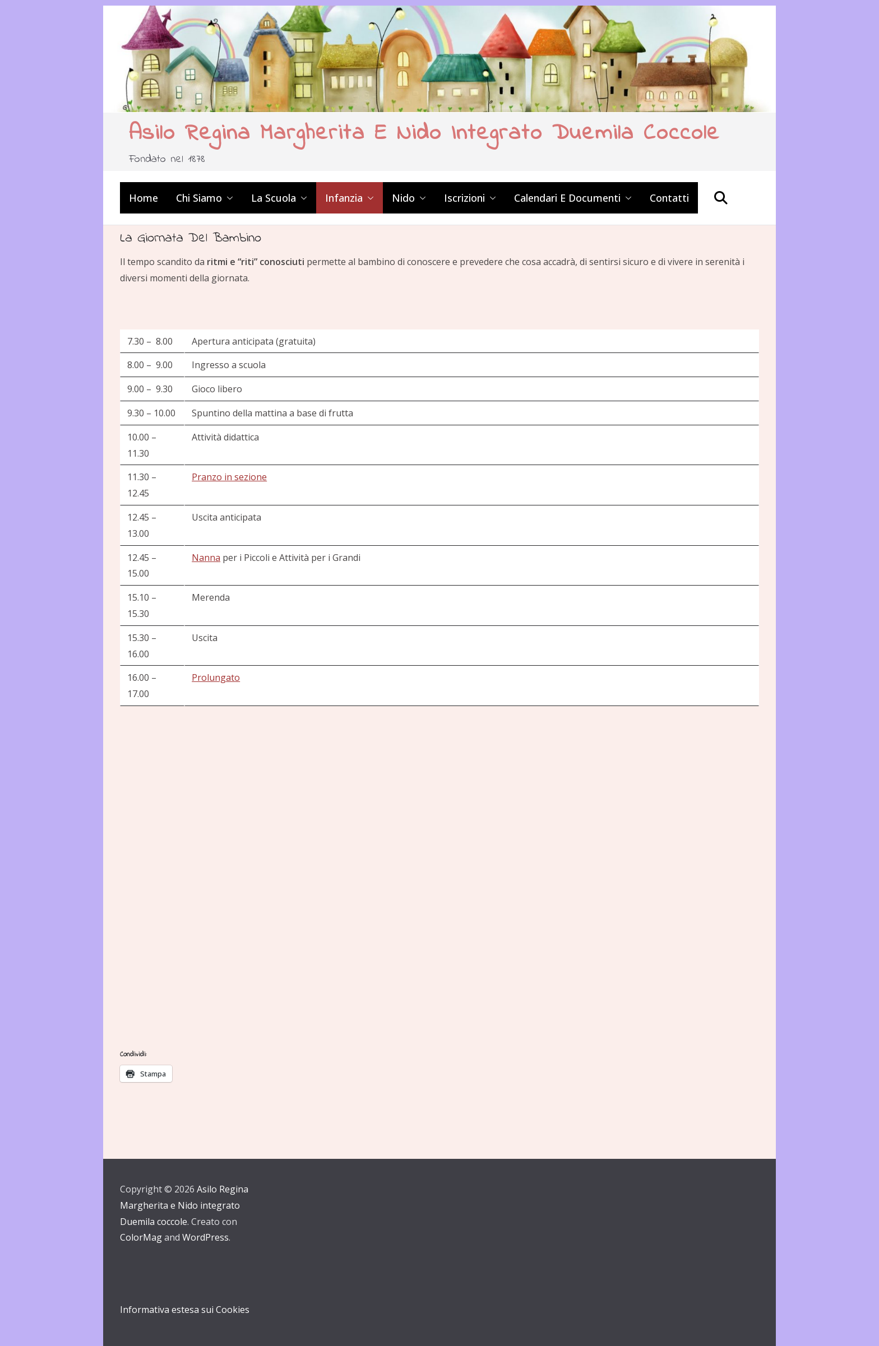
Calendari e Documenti (567, 198)
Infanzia (344, 198)
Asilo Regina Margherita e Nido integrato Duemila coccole (424, 133)
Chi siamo (199, 198)
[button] (227, 198)
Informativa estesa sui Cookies (184, 1309)
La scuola (273, 198)
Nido (403, 198)
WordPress (205, 1237)
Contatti (669, 198)
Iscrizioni (464, 198)
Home (143, 198)
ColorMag (141, 1237)
